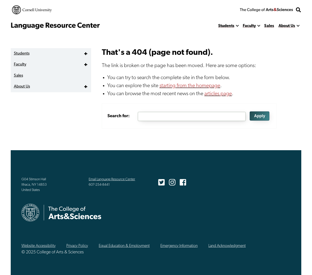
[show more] (237, 26)
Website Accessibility (38, 246)
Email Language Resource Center (112, 179)
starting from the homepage (189, 85)
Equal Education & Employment (124, 246)
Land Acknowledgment (227, 246)
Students (226, 26)
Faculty (249, 26)
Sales (269, 26)
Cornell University (32, 9)
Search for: (118, 116)
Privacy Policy (77, 246)
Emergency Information (179, 246)
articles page (218, 93)
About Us (286, 26)
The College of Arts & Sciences (266, 10)
